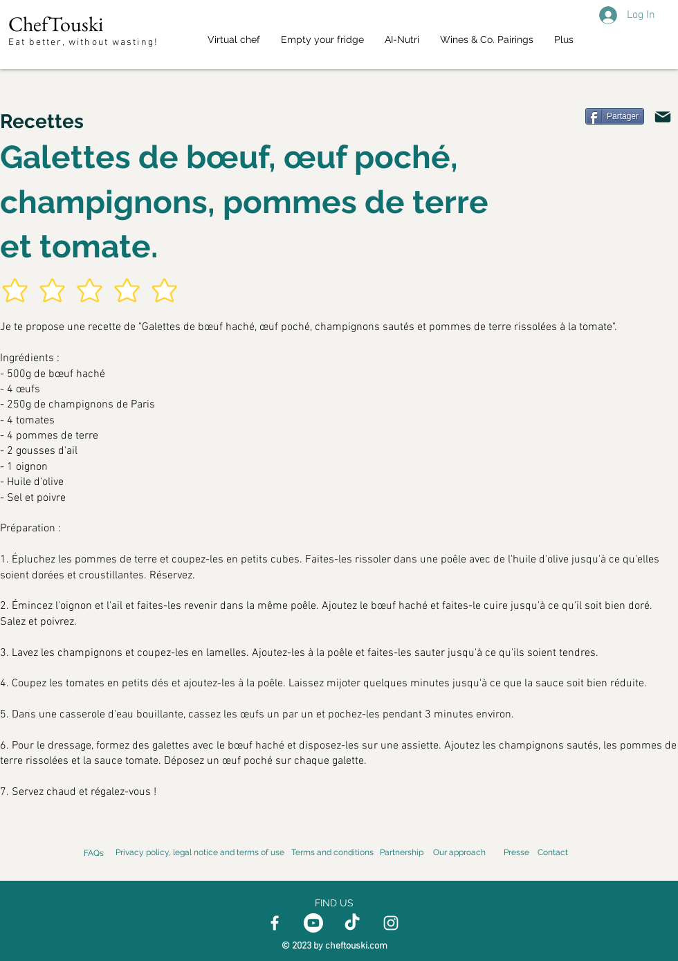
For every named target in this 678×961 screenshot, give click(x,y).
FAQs (94, 853)
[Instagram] (391, 923)
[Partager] (614, 116)
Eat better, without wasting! (85, 42)
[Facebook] (274, 923)
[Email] (663, 117)
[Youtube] (313, 923)
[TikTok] (352, 923)
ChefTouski (55, 23)
